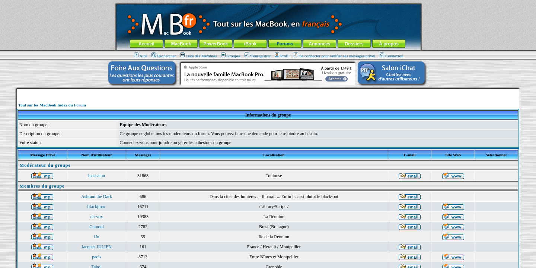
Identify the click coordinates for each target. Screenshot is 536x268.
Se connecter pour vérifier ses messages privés (335, 56)
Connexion (391, 56)
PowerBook (215, 44)
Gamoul (96, 226)
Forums (285, 44)
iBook (250, 44)
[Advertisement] (268, 92)
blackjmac (96, 206)
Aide (140, 56)
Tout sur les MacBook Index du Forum (52, 105)
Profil (282, 56)
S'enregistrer (258, 56)
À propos (389, 44)
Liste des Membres (198, 56)
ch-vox (96, 216)
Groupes (230, 56)
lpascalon (96, 175)
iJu (96, 236)
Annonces (319, 44)
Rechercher (163, 56)
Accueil (146, 44)
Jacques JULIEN (97, 246)
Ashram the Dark (96, 196)
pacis (96, 256)
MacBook (181, 44)
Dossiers (354, 44)
